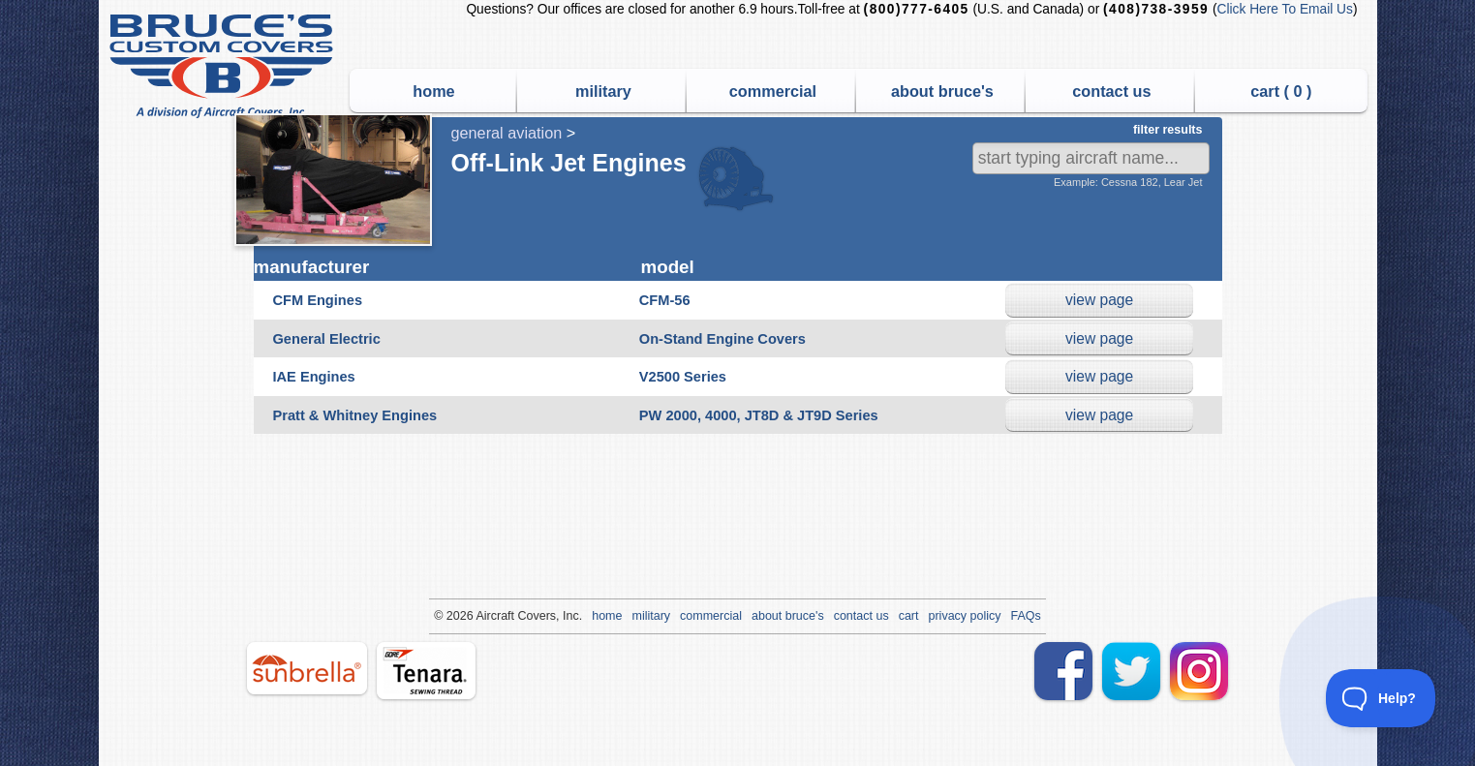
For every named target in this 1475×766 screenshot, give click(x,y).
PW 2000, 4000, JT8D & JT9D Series (758, 415)
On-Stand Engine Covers (722, 339)
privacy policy (965, 616)
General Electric (327, 339)
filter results (1168, 130)
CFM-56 (665, 300)
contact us (1111, 91)
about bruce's (942, 91)
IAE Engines (314, 376)
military (603, 91)
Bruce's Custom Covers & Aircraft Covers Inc (224, 66)
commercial (772, 91)
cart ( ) (1280, 91)
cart (909, 616)
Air (483, 616)
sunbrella (307, 668)
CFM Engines (318, 300)
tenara (426, 670)
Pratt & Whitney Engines (355, 415)
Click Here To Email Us (1285, 9)
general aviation (507, 132)
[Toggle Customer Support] (1381, 698)
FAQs (1026, 616)
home (433, 91)
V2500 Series (682, 376)
